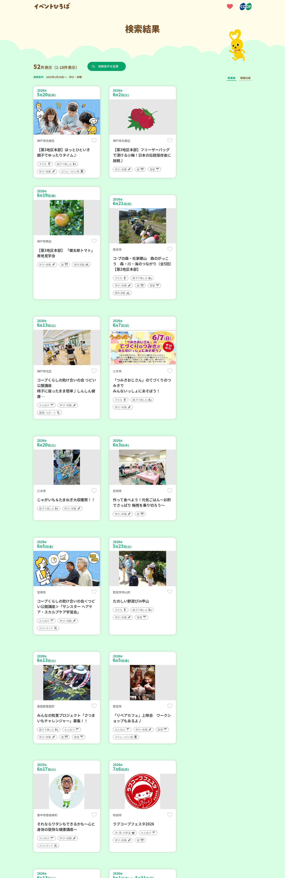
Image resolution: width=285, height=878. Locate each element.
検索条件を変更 (108, 66)
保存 (93, 140)
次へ (155, 768)
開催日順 (245, 78)
